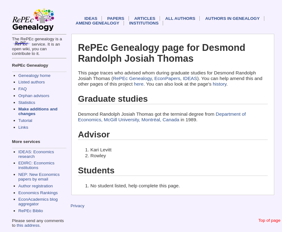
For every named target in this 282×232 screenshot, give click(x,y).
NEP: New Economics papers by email (39, 176)
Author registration (35, 186)
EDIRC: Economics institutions (36, 165)
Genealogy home (34, 75)
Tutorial (25, 120)
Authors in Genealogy (232, 18)
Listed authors (31, 82)
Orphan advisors (33, 95)
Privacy (77, 205)
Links (23, 127)
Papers (115, 18)
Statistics (26, 102)
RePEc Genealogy (132, 78)
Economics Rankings (38, 192)
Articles (144, 18)
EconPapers (167, 78)
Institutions (143, 23)
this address (28, 225)
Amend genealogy (97, 23)
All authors (180, 18)
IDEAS (91, 18)
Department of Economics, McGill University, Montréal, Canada (162, 116)
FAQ (22, 89)
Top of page (269, 220)
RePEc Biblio (30, 210)
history (219, 84)
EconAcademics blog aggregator (38, 201)
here (138, 84)
